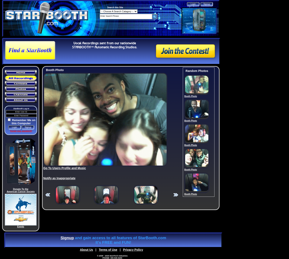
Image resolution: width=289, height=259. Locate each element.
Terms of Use (108, 249)
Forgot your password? (21, 131)
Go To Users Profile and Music (64, 168)
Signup (67, 238)
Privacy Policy (133, 249)
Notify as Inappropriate (59, 178)
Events (20, 226)
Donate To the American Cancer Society (21, 190)
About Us (86, 249)
